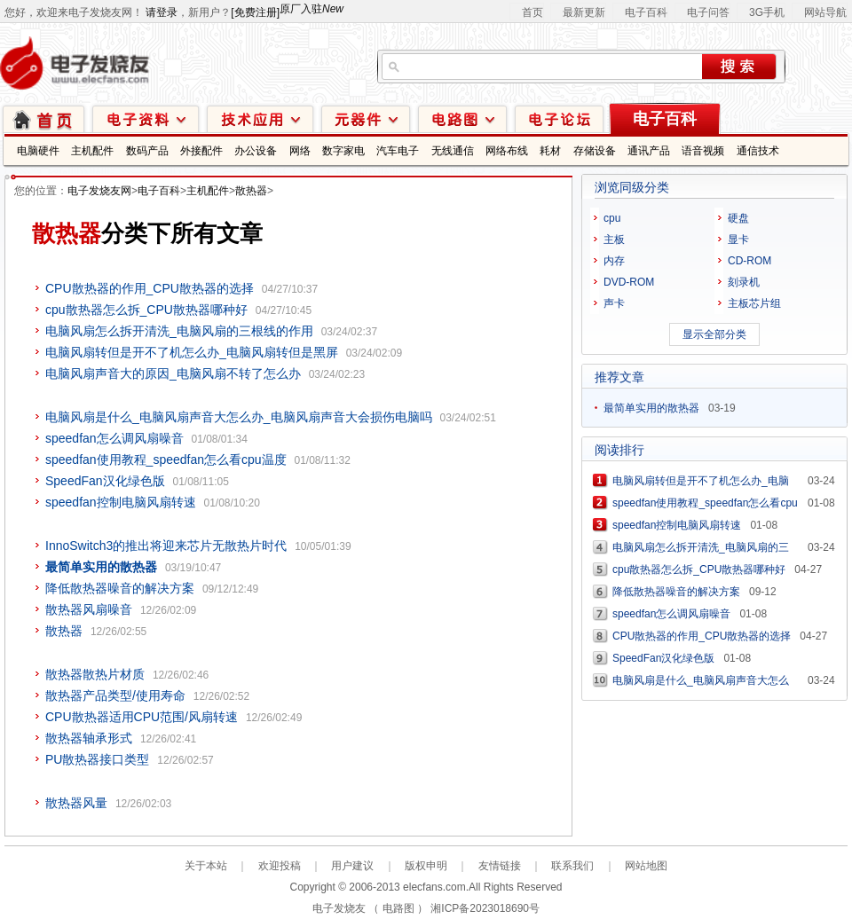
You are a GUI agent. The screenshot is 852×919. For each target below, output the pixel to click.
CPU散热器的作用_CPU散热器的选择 (149, 288)
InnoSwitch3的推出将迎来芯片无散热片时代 (166, 545)
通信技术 (758, 151)
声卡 (614, 303)
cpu (612, 218)
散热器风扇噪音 (88, 609)
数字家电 (343, 151)
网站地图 (646, 866)
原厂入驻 (311, 9)
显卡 (738, 239)
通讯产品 (648, 151)
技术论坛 (559, 118)
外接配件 (201, 151)
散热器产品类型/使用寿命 (115, 695)
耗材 (550, 151)
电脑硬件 (38, 151)
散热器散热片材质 (95, 674)
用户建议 (352, 866)
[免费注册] (255, 12)
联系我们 (572, 866)
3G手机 (767, 12)
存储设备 (594, 151)
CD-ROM (749, 261)
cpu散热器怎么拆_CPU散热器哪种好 (146, 309)
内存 (614, 261)
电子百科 (646, 12)
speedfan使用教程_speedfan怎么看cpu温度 (166, 459)
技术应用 (260, 118)
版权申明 (426, 866)
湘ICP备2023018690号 (485, 908)
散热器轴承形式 (88, 738)
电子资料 (145, 118)
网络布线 (506, 151)
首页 (532, 12)
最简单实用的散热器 (651, 408)
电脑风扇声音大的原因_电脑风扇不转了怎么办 (173, 373)
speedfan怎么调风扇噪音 (114, 438)
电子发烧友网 (99, 191)
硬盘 (738, 218)
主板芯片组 (754, 303)
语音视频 (703, 151)
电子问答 (708, 12)
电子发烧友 (339, 908)
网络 (300, 151)
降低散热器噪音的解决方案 (119, 588)
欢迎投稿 (279, 866)
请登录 (162, 12)
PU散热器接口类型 (97, 759)
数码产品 (147, 151)
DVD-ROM (629, 282)
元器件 (366, 118)
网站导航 (825, 12)
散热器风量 (76, 803)
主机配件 (92, 151)
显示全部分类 (714, 334)
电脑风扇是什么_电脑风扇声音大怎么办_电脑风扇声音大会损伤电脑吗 (238, 417)
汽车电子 (397, 151)
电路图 (462, 118)
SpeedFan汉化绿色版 (105, 481)
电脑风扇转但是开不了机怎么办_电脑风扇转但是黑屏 (191, 352)
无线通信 (452, 151)
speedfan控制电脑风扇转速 (120, 502)
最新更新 (584, 12)
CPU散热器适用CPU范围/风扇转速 (141, 717)
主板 (614, 239)
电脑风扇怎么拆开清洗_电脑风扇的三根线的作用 (179, 331)
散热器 (251, 191)
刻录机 (744, 282)
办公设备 (255, 151)
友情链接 (499, 866)
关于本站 (206, 866)
